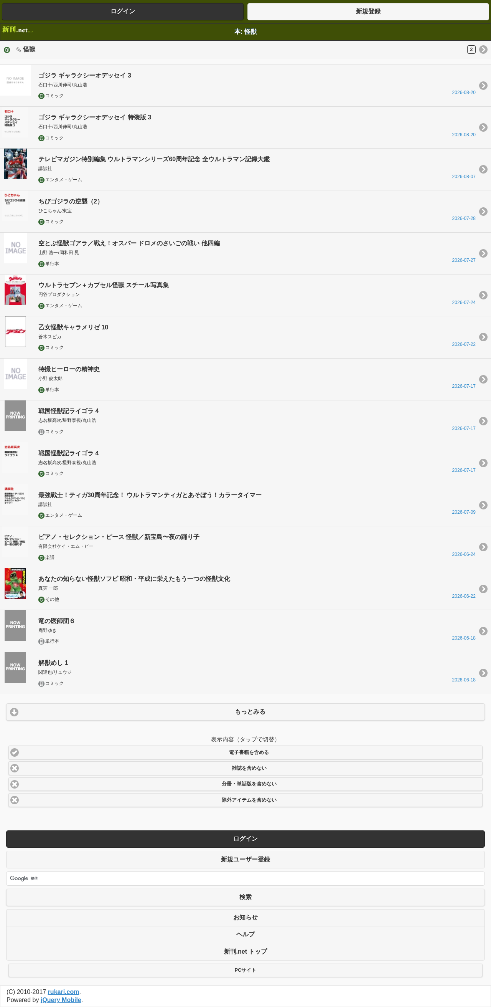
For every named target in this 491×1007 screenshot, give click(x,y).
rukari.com (63, 992)
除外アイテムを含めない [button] (249, 800)
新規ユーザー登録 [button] (245, 859)
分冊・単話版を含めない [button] (249, 784)
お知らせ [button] (245, 917)
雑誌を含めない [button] (249, 768)
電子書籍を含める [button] (249, 752)
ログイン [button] (122, 11)
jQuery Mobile (61, 1000)
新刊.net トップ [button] (245, 951)
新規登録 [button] (368, 11)
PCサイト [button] (245, 970)
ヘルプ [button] (245, 934)
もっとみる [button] (250, 711)
